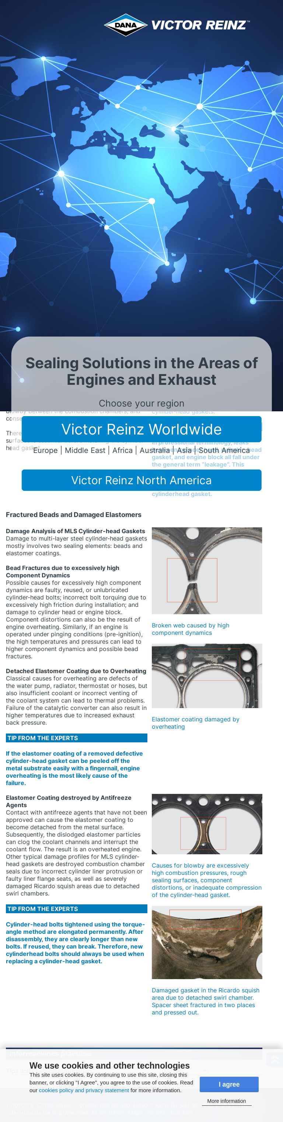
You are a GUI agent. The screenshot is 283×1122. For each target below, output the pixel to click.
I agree (229, 1084)
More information (226, 1101)
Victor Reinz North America (141, 480)
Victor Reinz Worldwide (141, 429)
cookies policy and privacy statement (84, 1090)
